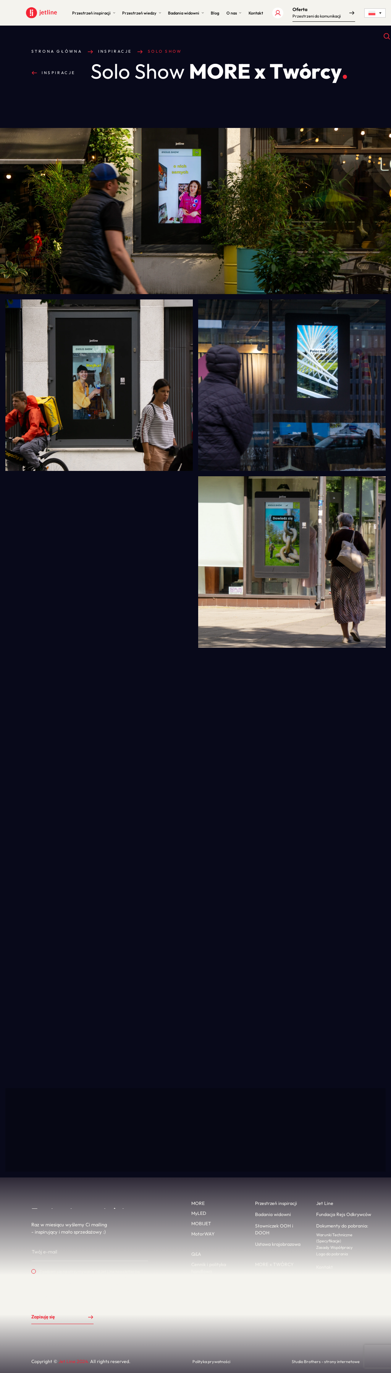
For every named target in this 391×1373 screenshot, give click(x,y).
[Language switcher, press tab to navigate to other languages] (375, 13)
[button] (93, 13)
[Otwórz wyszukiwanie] (387, 36)
